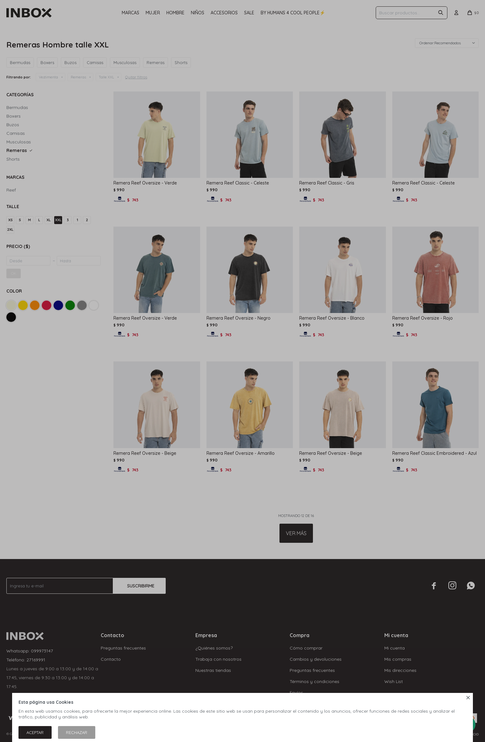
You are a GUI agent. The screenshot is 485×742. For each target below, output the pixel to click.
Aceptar (35, 732)
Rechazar (76, 732)
